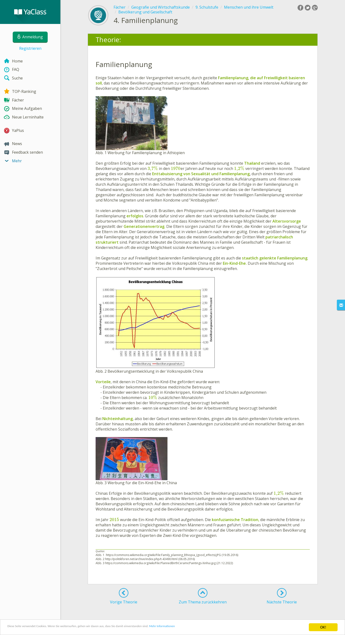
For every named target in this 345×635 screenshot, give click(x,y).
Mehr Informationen (210, 627)
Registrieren (30, 48)
